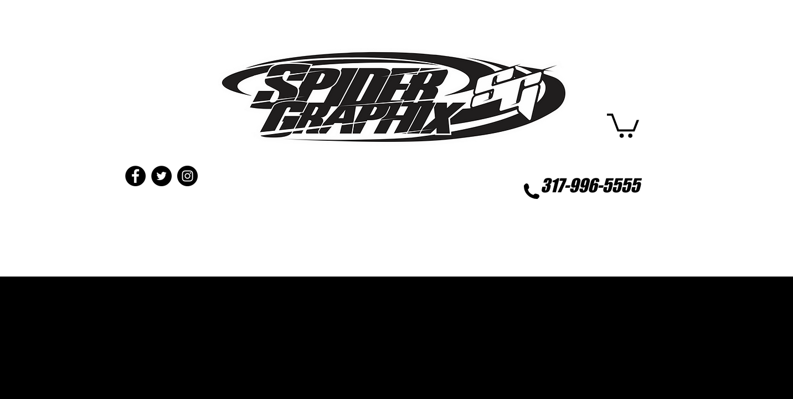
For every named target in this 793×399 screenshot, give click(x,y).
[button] (623, 124)
